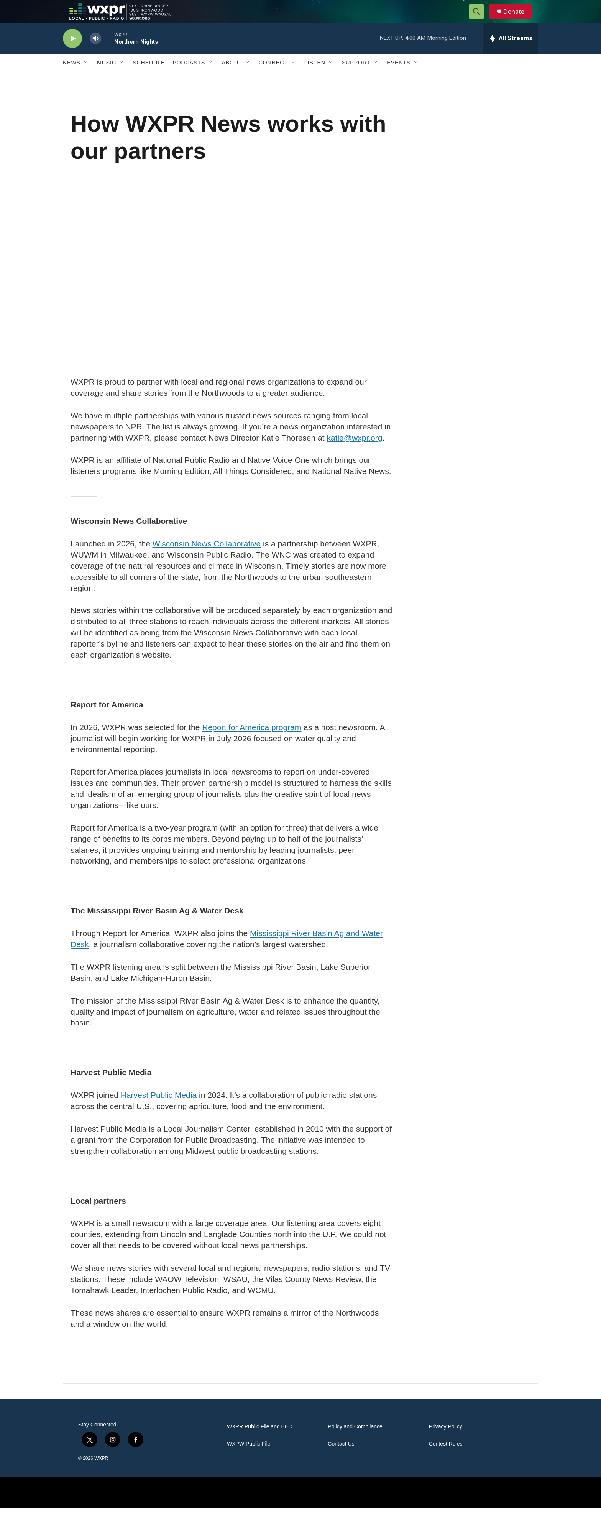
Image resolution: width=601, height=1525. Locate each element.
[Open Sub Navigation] (86, 80)
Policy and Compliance (355, 1444)
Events (399, 80)
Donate (518, 20)
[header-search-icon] (480, 20)
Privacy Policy (445, 1444)
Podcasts (188, 80)
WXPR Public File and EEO (259, 1444)
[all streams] (510, 55)
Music (106, 80)
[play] (72, 55)
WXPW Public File (249, 1461)
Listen (314, 80)
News (71, 80)
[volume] (95, 55)
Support (356, 80)
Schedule (149, 80)
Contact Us (341, 1461)
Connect (273, 80)
